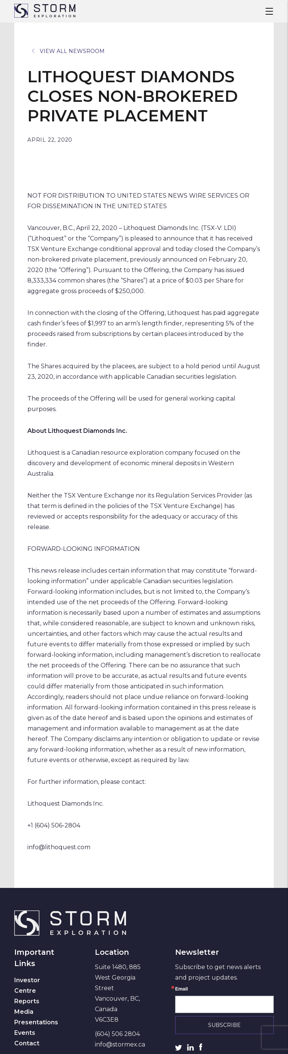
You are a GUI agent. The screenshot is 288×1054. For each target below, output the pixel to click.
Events (24, 1032)
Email (181, 989)
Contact (26, 1043)
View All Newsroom (68, 51)
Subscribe (224, 1025)
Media (23, 1011)
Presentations (36, 1022)
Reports (26, 1001)
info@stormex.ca (120, 1044)
